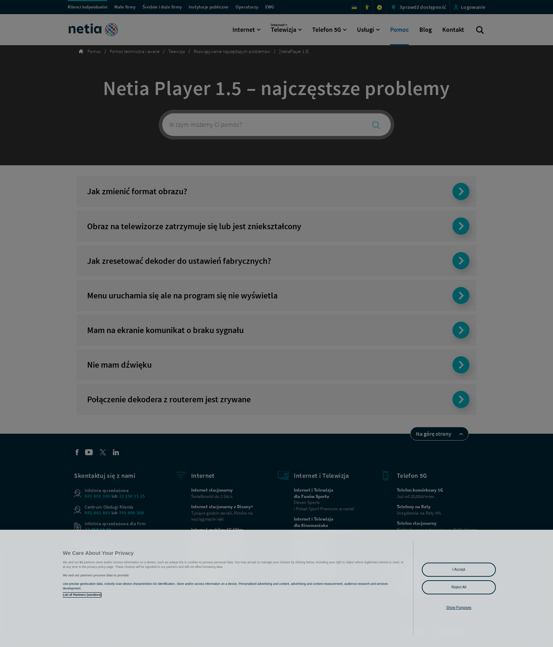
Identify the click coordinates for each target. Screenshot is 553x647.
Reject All (459, 587)
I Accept (458, 569)
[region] (276, 588)
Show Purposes (458, 608)
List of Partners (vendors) (82, 594)
